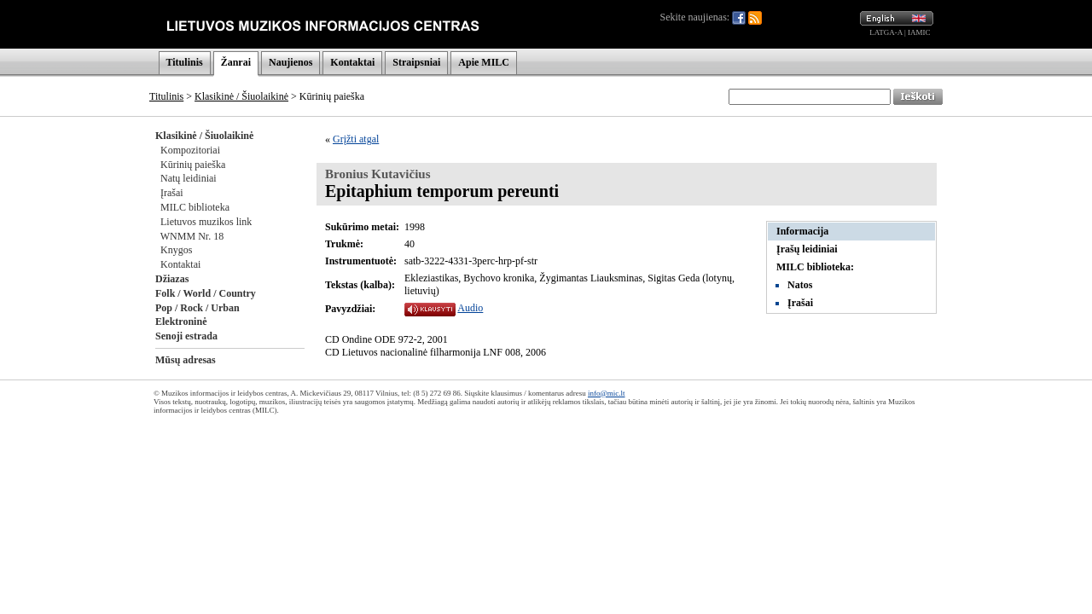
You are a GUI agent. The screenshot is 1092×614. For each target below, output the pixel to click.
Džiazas (172, 279)
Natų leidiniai (188, 178)
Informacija (802, 231)
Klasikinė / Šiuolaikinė (241, 96)
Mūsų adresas (185, 360)
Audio (470, 308)
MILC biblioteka (194, 207)
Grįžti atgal (356, 139)
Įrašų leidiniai (807, 249)
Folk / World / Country (205, 293)
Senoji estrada (186, 336)
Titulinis (184, 62)
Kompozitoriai (190, 150)
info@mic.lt (606, 393)
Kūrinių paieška (192, 165)
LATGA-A (886, 32)
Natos (799, 285)
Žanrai (236, 62)
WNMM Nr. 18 (192, 236)
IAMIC (919, 32)
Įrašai (171, 193)
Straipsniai (416, 62)
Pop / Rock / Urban (197, 308)
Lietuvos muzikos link (206, 222)
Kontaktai (352, 62)
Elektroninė (180, 321)
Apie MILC (483, 62)
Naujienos (290, 62)
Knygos (176, 250)
